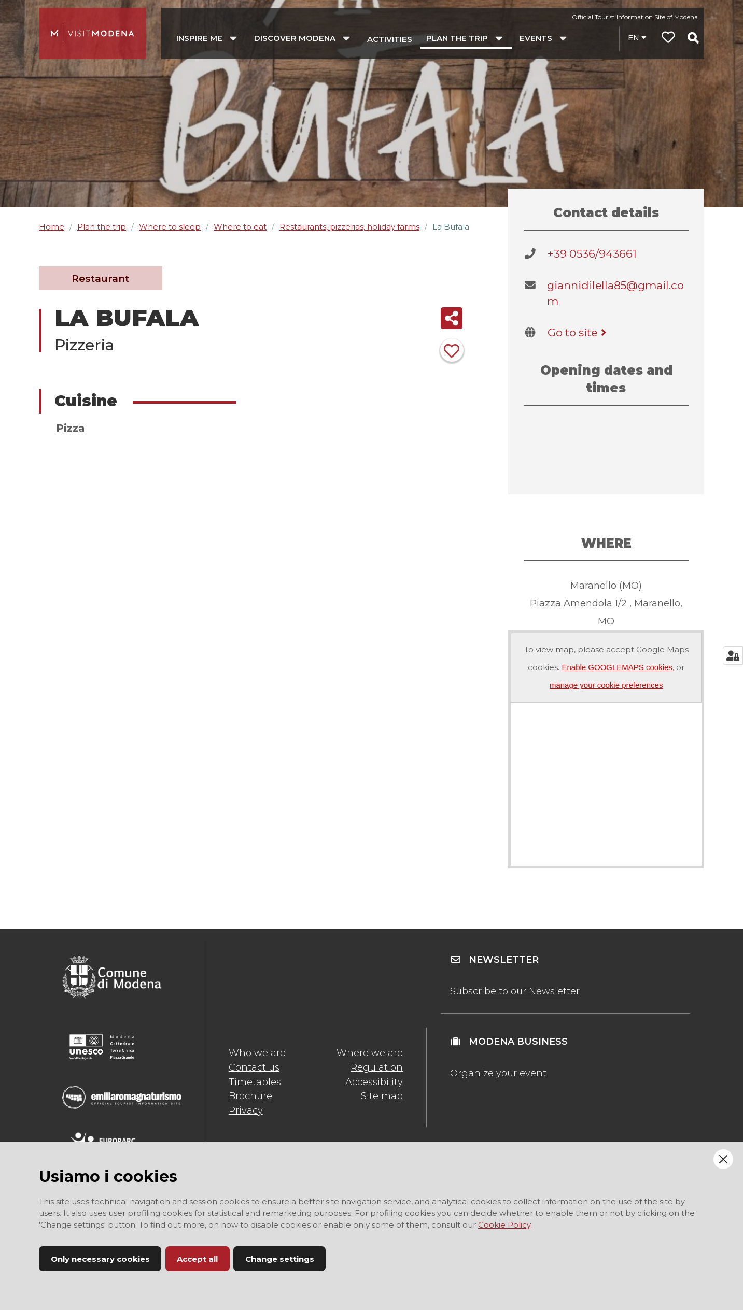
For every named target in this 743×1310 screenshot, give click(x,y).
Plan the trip (101, 227)
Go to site (579, 332)
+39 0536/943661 (592, 253)
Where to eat (240, 227)
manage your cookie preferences (606, 684)
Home (51, 227)
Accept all (197, 1259)
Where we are (370, 1053)
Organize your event (498, 1073)
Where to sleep (170, 227)
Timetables (255, 1082)
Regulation (377, 1067)
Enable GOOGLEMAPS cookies (617, 667)
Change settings (279, 1259)
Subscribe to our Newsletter (515, 991)
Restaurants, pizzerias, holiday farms (349, 227)
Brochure (250, 1096)
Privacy (246, 1110)
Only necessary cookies (100, 1259)
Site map (382, 1096)
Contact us (254, 1067)
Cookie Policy (504, 1225)
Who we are (257, 1053)
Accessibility (374, 1082)
